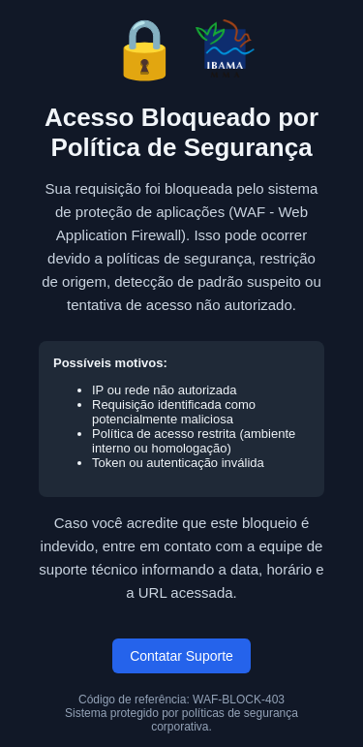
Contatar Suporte (181, 656)
